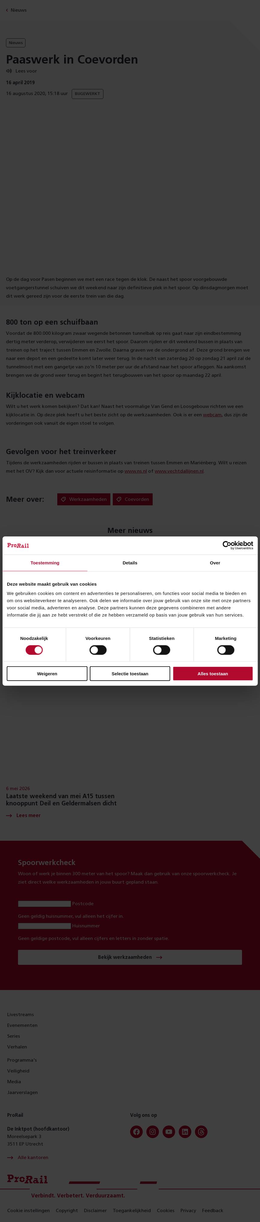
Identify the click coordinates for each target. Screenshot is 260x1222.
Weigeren (47, 673)
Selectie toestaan (130, 673)
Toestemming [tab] (45, 562)
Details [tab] (130, 562)
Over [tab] (215, 562)
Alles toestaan (213, 673)
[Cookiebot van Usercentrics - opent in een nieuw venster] (227, 545)
